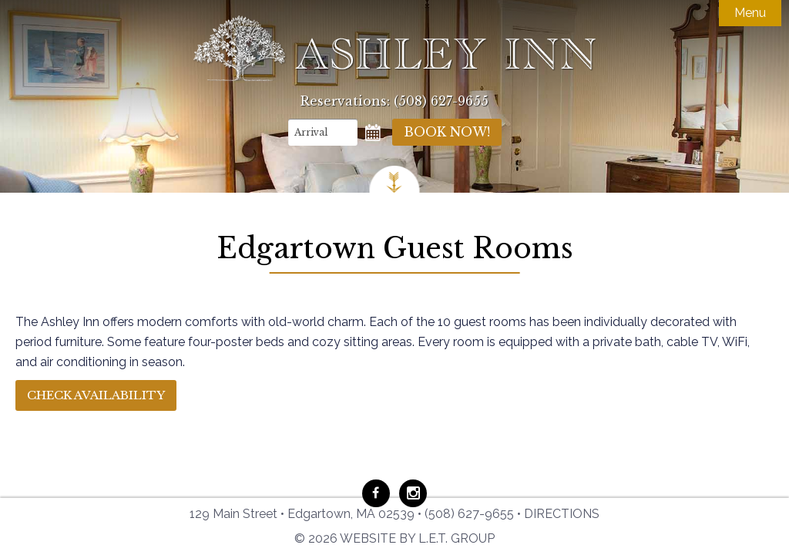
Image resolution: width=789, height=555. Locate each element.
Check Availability (96, 395)
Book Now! (447, 132)
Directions (561, 513)
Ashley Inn (394, 48)
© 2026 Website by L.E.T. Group (394, 538)
